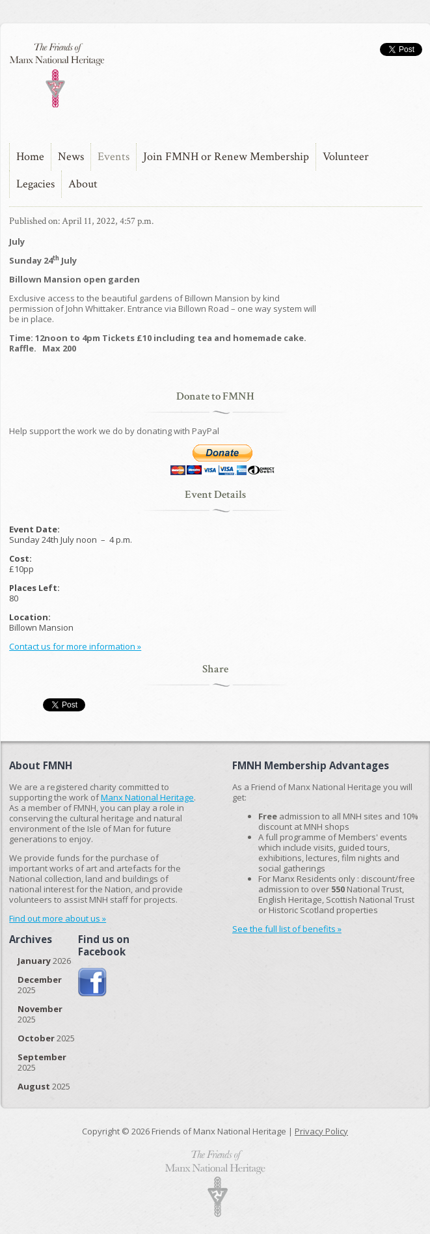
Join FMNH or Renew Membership (226, 156)
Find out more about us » (57, 918)
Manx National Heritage (147, 797)
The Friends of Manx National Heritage (56, 75)
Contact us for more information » (75, 646)
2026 (44, 961)
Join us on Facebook (92, 982)
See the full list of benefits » (287, 929)
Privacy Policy (321, 1131)
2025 (40, 985)
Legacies (35, 183)
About (83, 183)
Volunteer (346, 156)
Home (30, 156)
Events (113, 156)
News (71, 156)
